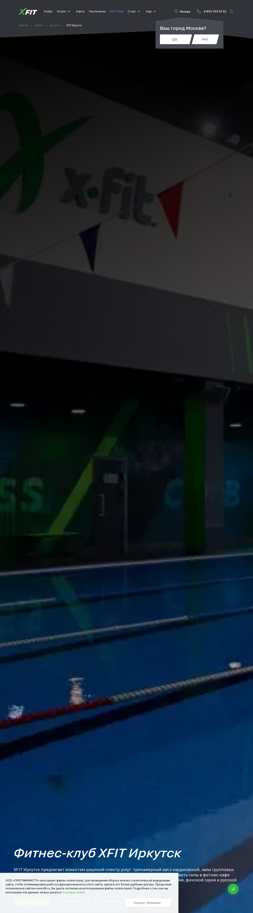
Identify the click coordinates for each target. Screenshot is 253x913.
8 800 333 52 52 (215, 11)
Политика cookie (73, 892)
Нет (205, 39)
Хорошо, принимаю (147, 902)
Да (174, 39)
